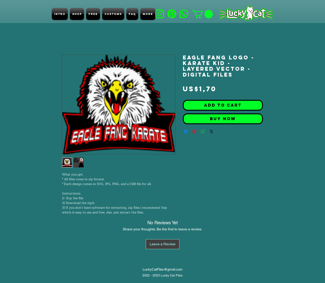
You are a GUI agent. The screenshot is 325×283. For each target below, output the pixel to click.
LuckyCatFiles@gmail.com (163, 269)
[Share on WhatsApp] (203, 131)
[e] (183, 13)
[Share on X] (211, 131)
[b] (159, 13)
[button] (202, 14)
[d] (171, 13)
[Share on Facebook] (185, 131)
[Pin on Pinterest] (194, 131)
